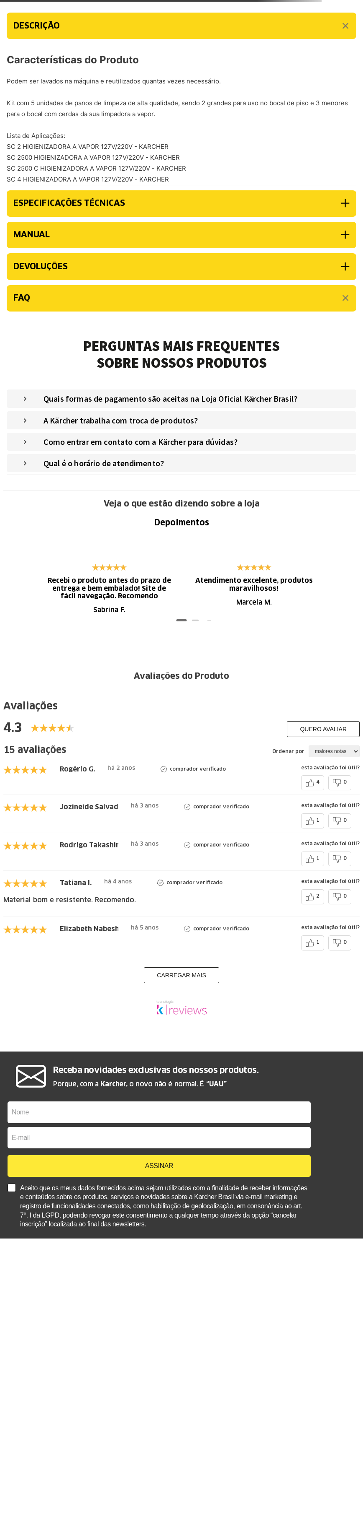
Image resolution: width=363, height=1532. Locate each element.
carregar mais (181, 975)
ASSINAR (159, 1165)
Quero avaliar (323, 729)
